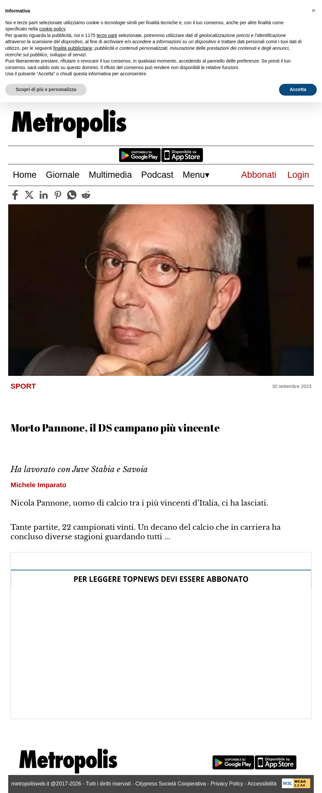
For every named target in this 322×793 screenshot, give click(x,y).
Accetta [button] (298, 89)
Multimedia (110, 175)
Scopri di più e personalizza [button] (46, 89)
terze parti (107, 35)
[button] (313, 10)
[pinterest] (57, 194)
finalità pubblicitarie (72, 48)
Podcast (157, 175)
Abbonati (258, 175)
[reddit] (85, 194)
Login (298, 175)
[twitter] (29, 194)
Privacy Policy (227, 783)
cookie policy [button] (52, 28)
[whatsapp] (71, 194)
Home (25, 175)
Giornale (63, 175)
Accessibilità (262, 783)
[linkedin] (43, 194)
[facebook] (15, 194)
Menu (194, 175)
